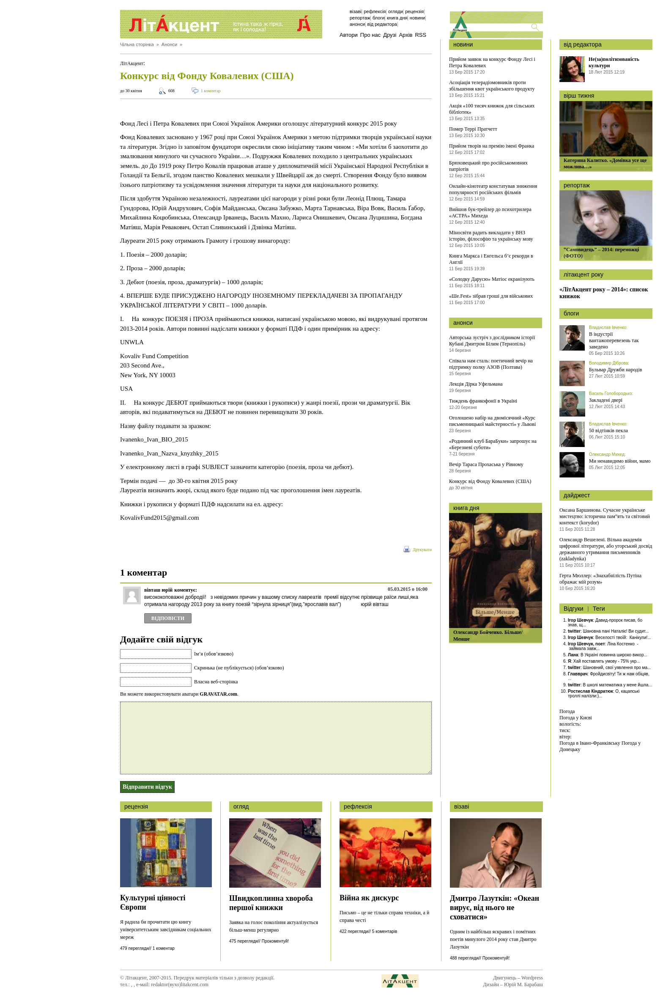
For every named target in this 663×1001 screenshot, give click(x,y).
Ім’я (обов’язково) (213, 654)
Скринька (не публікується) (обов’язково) (239, 668)
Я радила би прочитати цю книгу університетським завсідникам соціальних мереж (165, 929)
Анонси (357, 24)
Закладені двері (605, 400)
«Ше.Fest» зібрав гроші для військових (491, 296)
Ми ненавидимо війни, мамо (620, 461)
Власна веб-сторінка (216, 682)
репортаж (577, 185)
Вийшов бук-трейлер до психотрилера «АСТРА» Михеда (490, 212)
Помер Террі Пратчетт (473, 129)
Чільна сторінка (137, 44)
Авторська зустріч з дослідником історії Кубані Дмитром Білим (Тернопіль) (492, 341)
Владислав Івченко (607, 327)
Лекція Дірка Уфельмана (476, 384)
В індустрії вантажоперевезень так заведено (614, 340)
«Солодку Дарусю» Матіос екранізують (491, 279)
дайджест (577, 495)
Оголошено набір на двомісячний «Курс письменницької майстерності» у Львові (492, 421)
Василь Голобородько (610, 393)
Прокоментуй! (275, 941)
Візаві (356, 11)
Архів (405, 35)
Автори (349, 35)
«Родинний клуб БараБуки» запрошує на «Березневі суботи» (493, 444)
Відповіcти (167, 618)
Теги (599, 608)
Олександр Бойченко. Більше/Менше (488, 635)
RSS (420, 35)
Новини (417, 17)
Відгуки (574, 608)
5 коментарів (384, 931)
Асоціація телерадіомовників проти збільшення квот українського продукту (492, 86)
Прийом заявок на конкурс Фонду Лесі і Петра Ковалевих (492, 62)
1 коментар (211, 90)
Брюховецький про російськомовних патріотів (488, 166)
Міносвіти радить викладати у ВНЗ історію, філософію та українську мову (491, 236)
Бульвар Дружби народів (615, 370)
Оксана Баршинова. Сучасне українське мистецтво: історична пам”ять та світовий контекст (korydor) (604, 516)
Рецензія (414, 11)
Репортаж (360, 17)
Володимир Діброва (608, 363)
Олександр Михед (607, 454)
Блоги (379, 17)
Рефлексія (375, 11)
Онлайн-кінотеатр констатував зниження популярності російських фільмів (493, 189)
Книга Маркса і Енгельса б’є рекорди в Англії (491, 259)
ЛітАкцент (131, 63)
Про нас (370, 35)
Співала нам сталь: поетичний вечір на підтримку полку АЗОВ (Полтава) (491, 364)
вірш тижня (579, 95)
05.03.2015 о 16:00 (407, 589)
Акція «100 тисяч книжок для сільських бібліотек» (492, 109)
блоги (571, 313)
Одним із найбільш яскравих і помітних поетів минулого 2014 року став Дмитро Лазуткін (493, 939)
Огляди (395, 11)
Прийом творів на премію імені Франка (491, 146)
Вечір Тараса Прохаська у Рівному (486, 464)
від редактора (583, 44)
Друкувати (422, 549)
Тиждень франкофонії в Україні (483, 401)
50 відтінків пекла (608, 430)
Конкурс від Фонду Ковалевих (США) (490, 481)
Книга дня (397, 17)
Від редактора (382, 24)
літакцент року (583, 274)
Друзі (389, 35)
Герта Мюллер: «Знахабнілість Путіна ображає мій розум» (600, 579)
